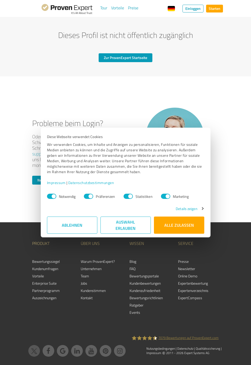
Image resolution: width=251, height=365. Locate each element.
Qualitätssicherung (208, 348)
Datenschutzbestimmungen (91, 182)
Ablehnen (72, 225)
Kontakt (87, 297)
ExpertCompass (190, 297)
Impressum (56, 182)
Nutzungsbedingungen (160, 348)
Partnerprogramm (46, 290)
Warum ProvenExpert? (98, 261)
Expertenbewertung (193, 283)
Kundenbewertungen (145, 283)
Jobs (84, 283)
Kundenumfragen (45, 268)
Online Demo (187, 275)
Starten (214, 8)
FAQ (132, 268)
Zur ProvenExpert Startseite (125, 57)
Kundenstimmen (93, 290)
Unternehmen (91, 268)
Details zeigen (186, 208)
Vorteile (117, 8)
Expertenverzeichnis (193, 290)
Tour (103, 8)
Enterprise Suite (44, 283)
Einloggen (193, 8)
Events (135, 312)
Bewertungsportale (144, 275)
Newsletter (186, 268)
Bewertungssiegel (46, 261)
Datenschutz (185, 348)
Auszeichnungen (44, 297)
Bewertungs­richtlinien (146, 297)
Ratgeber (137, 305)
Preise (133, 8)
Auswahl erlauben (125, 225)
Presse (183, 261)
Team (85, 275)
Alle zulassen (179, 225)
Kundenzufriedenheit (145, 290)
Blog (133, 261)
